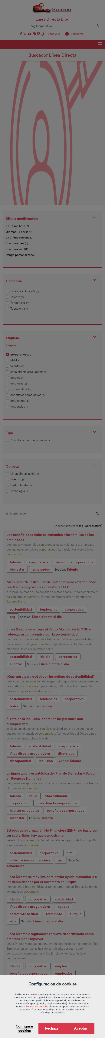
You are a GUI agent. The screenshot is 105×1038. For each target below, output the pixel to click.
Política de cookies (37, 1006)
